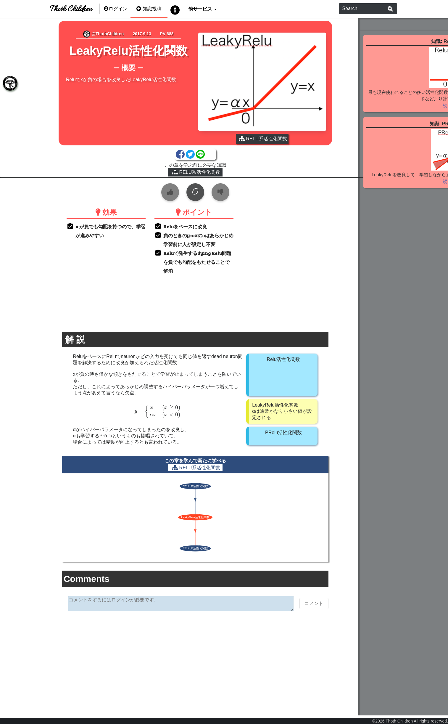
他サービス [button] (200, 9)
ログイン (116, 8)
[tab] (8, 84)
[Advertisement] (179, 652)
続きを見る (400, 119)
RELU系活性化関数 (180, 163)
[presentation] (142, 403)
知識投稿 (149, 8)
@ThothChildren (93, 33)
